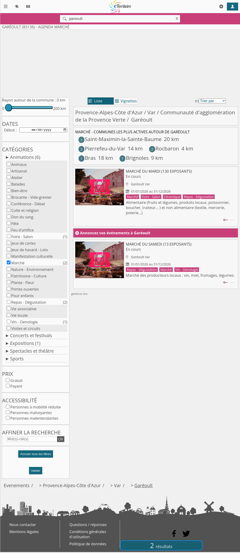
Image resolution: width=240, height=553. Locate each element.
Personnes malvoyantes (31, 413)
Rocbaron (164, 148)
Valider (36, 471)
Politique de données (87, 544)
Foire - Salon (22, 237)
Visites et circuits (25, 329)
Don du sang (22, 217)
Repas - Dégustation (28, 303)
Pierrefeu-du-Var (102, 148)
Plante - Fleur (22, 283)
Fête (15, 224)
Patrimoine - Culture (29, 277)
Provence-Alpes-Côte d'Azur (109, 112)
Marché (17, 263)
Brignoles (134, 157)
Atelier (16, 178)
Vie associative (24, 309)
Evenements (17, 486)
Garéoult (143, 486)
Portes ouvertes (25, 290)
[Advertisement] (120, 62)
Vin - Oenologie (24, 322)
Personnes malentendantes (34, 419)
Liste (95, 101)
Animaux (19, 165)
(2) (65, 263)
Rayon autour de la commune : (29, 100)
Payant (16, 387)
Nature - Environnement (32, 270)
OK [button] (60, 440)
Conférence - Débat (28, 204)
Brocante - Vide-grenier (31, 198)
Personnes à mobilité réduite (35, 408)
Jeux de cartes (23, 244)
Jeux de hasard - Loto (29, 250)
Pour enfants (22, 296)
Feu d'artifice (22, 231)
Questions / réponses (88, 525)
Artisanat (19, 172)
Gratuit (16, 381)
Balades (18, 185)
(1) (65, 237)
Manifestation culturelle (32, 257)
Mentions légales (24, 532)
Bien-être (19, 191)
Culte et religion (25, 211)
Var (151, 112)
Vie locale (19, 316)
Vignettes (126, 101)
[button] (35, 457)
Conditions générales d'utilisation (87, 535)
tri (197, 101)
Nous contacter (22, 525)
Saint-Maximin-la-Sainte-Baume (120, 139)
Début (9, 130)
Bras (87, 157)
